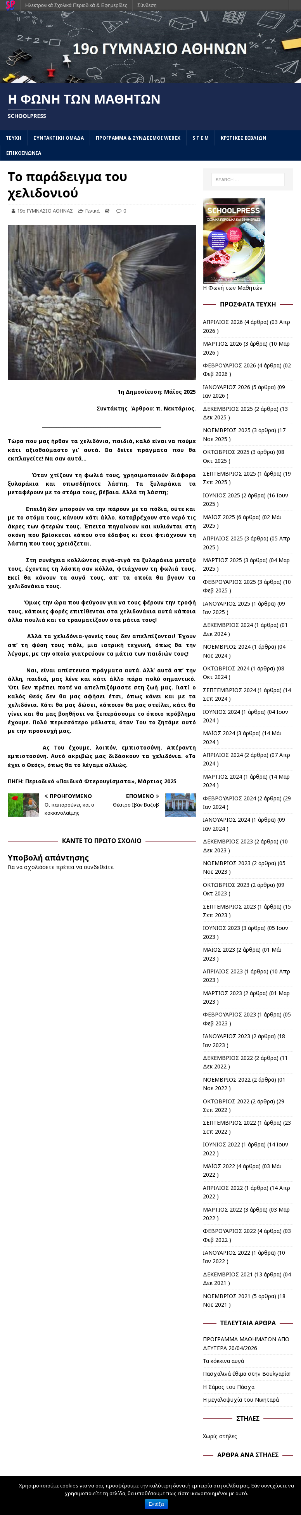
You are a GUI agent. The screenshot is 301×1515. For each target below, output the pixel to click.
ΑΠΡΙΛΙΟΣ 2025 (223, 538)
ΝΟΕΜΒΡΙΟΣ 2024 (227, 646)
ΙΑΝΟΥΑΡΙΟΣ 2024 (226, 819)
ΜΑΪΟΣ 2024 (219, 733)
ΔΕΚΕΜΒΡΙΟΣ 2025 (228, 408)
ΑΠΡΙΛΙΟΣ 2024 (223, 754)
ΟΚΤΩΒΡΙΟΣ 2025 (226, 451)
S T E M (200, 138)
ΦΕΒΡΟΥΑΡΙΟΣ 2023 (229, 1014)
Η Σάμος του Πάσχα (228, 1386)
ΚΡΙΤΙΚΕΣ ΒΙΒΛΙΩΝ (243, 138)
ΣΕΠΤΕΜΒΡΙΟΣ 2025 (229, 473)
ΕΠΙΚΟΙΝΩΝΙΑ (23, 153)
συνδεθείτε (98, 867)
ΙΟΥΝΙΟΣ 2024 (221, 711)
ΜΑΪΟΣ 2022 (219, 1166)
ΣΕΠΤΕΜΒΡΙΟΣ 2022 (229, 1122)
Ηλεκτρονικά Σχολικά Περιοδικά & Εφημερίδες (76, 5)
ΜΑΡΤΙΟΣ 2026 (222, 343)
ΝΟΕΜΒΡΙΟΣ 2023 (227, 863)
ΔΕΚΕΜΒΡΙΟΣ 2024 (228, 625)
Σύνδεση (147, 5)
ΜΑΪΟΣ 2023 (219, 949)
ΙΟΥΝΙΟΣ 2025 (221, 495)
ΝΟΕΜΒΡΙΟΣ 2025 (227, 430)
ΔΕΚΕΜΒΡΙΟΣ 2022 (228, 1057)
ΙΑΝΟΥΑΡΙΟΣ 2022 (226, 1252)
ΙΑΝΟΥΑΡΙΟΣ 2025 (226, 603)
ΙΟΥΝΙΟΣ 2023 (221, 928)
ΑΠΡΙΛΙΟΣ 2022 (223, 1187)
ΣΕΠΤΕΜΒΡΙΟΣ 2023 (229, 906)
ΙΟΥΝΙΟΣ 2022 (221, 1144)
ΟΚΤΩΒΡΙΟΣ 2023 (226, 884)
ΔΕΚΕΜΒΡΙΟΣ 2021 (228, 1274)
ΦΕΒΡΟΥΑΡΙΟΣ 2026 (229, 365)
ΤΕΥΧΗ (13, 138)
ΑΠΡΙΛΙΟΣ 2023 (223, 971)
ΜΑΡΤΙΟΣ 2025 (222, 560)
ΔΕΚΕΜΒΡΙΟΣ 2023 (228, 841)
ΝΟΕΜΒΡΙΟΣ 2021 (227, 1296)
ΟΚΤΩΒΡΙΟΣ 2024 (226, 668)
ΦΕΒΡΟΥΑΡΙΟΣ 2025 (229, 581)
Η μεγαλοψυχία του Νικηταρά (241, 1399)
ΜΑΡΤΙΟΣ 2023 (222, 993)
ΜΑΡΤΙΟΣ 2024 (222, 776)
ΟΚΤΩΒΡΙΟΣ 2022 (226, 1101)
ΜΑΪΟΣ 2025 (219, 517)
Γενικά (92, 210)
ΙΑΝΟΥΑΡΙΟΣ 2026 (226, 387)
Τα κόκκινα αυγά (223, 1360)
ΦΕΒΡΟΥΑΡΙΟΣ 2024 (229, 798)
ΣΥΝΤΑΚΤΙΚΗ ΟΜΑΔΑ (58, 138)
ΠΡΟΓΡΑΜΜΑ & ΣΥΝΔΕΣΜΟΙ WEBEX (138, 138)
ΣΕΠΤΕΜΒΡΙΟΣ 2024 (229, 690)
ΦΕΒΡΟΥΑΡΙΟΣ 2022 (229, 1231)
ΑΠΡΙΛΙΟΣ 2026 (223, 322)
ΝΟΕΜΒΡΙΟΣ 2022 (227, 1079)
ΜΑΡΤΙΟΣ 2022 (222, 1209)
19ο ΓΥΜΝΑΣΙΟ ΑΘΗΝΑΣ (45, 210)
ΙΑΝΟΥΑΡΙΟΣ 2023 (226, 1036)
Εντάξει (156, 1504)
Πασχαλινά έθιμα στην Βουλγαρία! (247, 1373)
